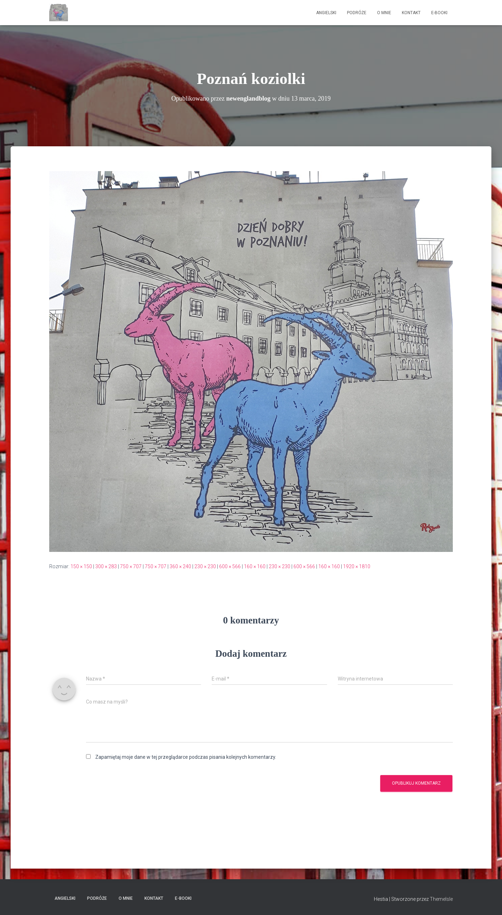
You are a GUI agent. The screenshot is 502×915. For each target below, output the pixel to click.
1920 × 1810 (356, 566)
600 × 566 (230, 566)
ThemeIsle (441, 899)
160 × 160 (255, 566)
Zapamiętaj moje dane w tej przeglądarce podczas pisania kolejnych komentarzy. (185, 757)
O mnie (384, 12)
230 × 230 (205, 566)
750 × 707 (131, 566)
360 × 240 (180, 566)
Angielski (326, 12)
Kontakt (411, 12)
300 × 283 (106, 566)
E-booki (439, 12)
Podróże (356, 12)
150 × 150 (81, 566)
